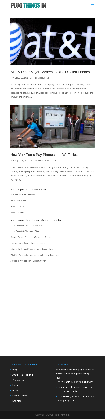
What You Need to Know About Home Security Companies (34, 255)
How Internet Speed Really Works (24, 194)
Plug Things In (62, 415)
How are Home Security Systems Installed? (28, 243)
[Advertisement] (52, 307)
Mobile (40, 78)
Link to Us (17, 385)
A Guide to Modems (18, 212)
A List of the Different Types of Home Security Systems (33, 249)
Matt (15, 78)
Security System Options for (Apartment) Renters (30, 237)
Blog (14, 369)
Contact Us (18, 380)
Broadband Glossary (19, 200)
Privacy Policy (19, 395)
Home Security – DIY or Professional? (26, 225)
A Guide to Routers (18, 206)
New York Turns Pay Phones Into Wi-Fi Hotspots (47, 155)
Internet (41, 161)
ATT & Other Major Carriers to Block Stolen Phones (50, 72)
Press (15, 390)
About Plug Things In (22, 375)
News (46, 78)
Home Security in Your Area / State (24, 231)
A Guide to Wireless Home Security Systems (28, 261)
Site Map (16, 401)
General (33, 78)
